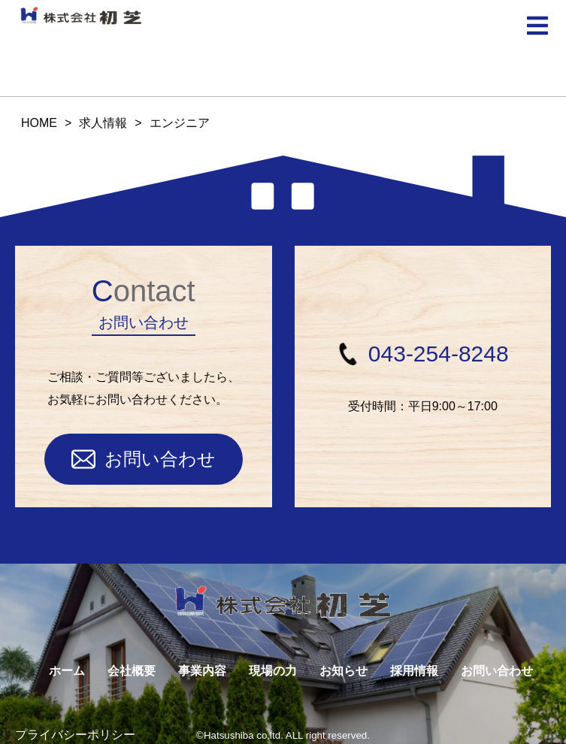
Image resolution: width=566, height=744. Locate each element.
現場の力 (273, 670)
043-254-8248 (423, 353)
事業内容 (202, 670)
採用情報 (414, 670)
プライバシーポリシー (75, 734)
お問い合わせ (143, 459)
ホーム (67, 670)
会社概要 (131, 670)
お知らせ (343, 670)
